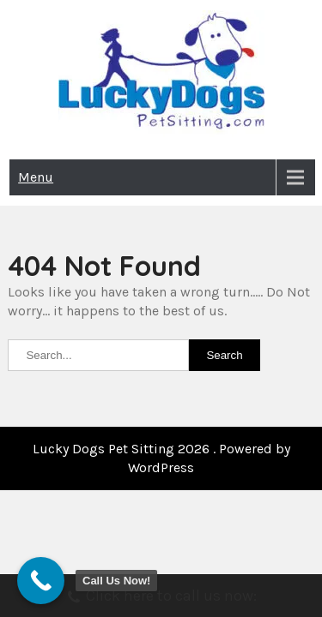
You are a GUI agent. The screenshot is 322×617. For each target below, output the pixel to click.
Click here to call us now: (161, 597)
